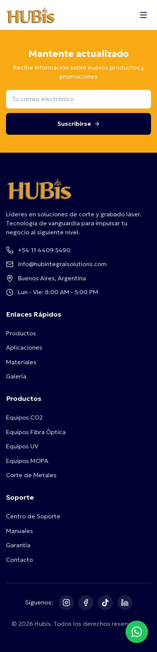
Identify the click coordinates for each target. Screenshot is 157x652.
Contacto (19, 559)
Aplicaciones (24, 347)
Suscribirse (78, 123)
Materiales (21, 362)
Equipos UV (22, 446)
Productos (21, 333)
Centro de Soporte (33, 516)
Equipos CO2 (24, 417)
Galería (16, 376)
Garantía (18, 545)
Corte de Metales (31, 475)
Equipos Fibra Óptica (36, 432)
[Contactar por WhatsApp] (137, 632)
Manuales (19, 530)
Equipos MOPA (27, 460)
